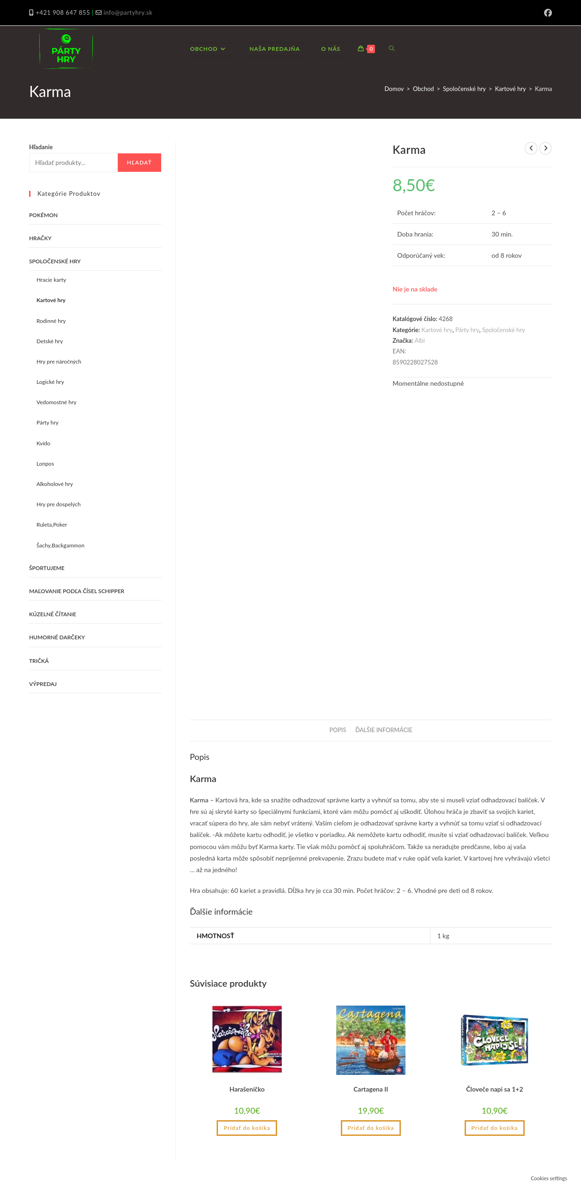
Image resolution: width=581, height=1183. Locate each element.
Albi (420, 340)
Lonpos (45, 463)
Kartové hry (510, 88)
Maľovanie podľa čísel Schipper (76, 591)
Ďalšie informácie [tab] (383, 730)
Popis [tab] (337, 730)
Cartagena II (371, 1089)
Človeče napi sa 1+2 (494, 1089)
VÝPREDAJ (43, 683)
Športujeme (47, 567)
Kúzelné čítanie (52, 614)
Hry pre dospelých (58, 504)
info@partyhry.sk (127, 12)
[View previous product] (531, 148)
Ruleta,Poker (51, 524)
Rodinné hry (51, 320)
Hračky (40, 238)
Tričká (39, 660)
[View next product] (545, 148)
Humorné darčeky (57, 637)
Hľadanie (41, 147)
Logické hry (50, 381)
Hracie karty (51, 279)
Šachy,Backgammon (60, 545)
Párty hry (467, 330)
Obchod (423, 88)
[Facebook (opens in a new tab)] (546, 13)
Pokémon (43, 215)
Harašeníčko (247, 1089)
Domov (394, 88)
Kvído (43, 443)
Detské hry (49, 341)
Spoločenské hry (464, 88)
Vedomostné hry (56, 402)
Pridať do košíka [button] (247, 1127)
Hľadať (139, 162)
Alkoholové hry (54, 483)
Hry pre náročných (58, 361)
